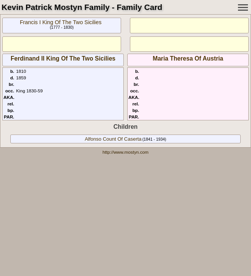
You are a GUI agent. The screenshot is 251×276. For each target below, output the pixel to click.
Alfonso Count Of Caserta (113, 139)
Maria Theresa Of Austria (188, 58)
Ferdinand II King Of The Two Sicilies (63, 58)
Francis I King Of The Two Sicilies (61, 22)
